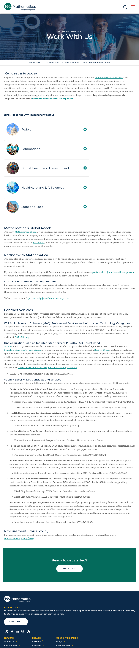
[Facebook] (12, 599)
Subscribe (16, 590)
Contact (38, 614)
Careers (38, 610)
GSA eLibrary (22, 302)
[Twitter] (6, 599)
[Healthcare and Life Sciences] (130, 149)
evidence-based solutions (109, 77)
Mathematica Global (26, 197)
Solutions (11, 626)
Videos (61, 635)
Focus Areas (12, 614)
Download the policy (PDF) (19, 503)
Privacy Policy (112, 642)
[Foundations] (130, 130)
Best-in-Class (101, 315)
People (37, 622)
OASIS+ (8, 311)
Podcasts (62, 631)
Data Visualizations (68, 618)
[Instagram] (22, 599)
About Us (10, 610)
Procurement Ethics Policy (97, 62)
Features (62, 626)
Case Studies (64, 614)
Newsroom (11, 622)
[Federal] (63, 130)
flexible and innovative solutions (22, 315)
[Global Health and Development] (63, 149)
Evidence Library (67, 622)
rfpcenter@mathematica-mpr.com (52, 98)
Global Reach (35, 62)
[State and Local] (63, 171)
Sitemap (98, 642)
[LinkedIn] (17, 599)
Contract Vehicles (71, 62)
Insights (10, 618)
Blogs (60, 610)
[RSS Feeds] (28, 599)
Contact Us (69, 535)
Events (37, 618)
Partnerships (52, 62)
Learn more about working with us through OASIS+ (47, 332)
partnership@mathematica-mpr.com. (113, 237)
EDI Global (38, 207)
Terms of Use (128, 642)
